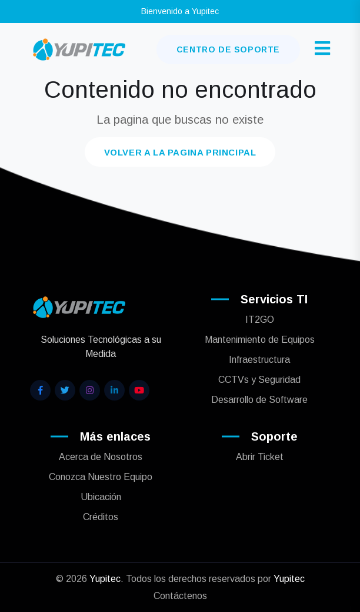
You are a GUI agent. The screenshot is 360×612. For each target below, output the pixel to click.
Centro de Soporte (228, 49)
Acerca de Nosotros (100, 457)
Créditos (100, 517)
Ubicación (101, 497)
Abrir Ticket (260, 457)
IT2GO (259, 320)
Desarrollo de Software (259, 400)
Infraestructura (259, 360)
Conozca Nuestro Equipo (100, 477)
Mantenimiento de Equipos (260, 340)
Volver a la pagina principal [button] (180, 152)
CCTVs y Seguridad (259, 380)
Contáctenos (180, 596)
